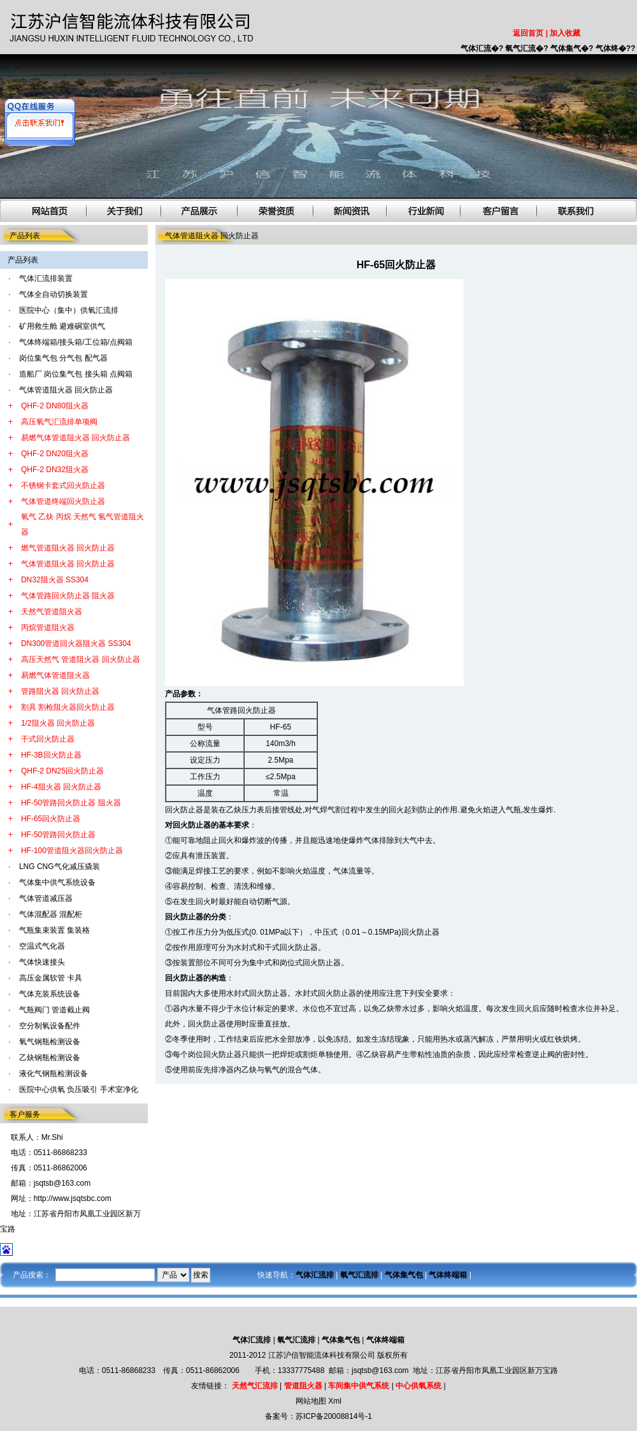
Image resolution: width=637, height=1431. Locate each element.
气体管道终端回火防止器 (63, 501)
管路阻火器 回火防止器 (60, 691)
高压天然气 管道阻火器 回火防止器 (80, 659)
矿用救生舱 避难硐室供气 (62, 326)
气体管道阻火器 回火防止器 (66, 389)
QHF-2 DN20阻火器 (55, 453)
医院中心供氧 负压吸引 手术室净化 (78, 1089)
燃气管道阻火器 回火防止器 (68, 547)
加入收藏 (565, 33)
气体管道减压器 (46, 898)
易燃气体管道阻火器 (55, 675)
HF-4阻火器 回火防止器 (61, 786)
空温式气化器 (42, 946)
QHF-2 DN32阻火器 (55, 469)
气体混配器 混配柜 (50, 914)
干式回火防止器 (48, 739)
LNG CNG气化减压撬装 (59, 866)
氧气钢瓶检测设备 (49, 1041)
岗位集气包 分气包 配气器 (63, 358)
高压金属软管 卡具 (50, 978)
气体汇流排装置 (46, 278)
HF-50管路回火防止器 (58, 834)
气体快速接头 (42, 962)
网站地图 (311, 1401)
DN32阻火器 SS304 (55, 579)
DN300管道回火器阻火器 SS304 (76, 643)
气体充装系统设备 (49, 993)
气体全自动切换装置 (53, 294)
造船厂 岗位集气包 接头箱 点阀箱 (75, 374)
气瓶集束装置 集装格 (54, 930)
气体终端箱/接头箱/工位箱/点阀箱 (75, 342)
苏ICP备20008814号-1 (334, 1416)
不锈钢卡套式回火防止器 (63, 485)
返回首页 (528, 33)
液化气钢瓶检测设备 (53, 1073)
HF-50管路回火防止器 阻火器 (71, 802)
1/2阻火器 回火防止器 (58, 723)
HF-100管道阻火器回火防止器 (72, 850)
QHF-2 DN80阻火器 (55, 405)
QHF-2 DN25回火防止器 (62, 770)
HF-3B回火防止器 (51, 755)
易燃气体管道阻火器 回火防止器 (75, 437)
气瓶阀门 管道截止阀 (54, 1009)
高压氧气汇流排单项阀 (59, 421)
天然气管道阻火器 (51, 611)
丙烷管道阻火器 (48, 627)
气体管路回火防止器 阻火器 (68, 595)
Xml (334, 1401)
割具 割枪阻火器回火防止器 (68, 707)
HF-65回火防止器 (50, 818)
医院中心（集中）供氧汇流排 (68, 310)
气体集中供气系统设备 (57, 882)
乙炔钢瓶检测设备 (49, 1057)
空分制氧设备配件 (49, 1025)
